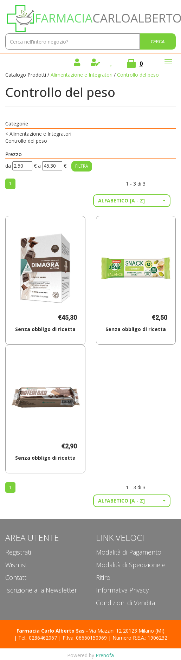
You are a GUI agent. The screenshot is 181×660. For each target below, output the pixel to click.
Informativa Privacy (122, 590)
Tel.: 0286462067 (37, 637)
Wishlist (16, 565)
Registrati (18, 552)
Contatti (16, 577)
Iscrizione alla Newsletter (41, 590)
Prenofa (105, 655)
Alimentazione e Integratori (81, 74)
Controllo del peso (26, 140)
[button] (131, 200)
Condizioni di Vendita (125, 602)
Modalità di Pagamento (128, 552)
